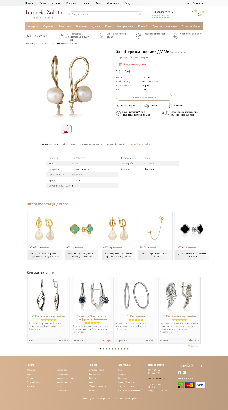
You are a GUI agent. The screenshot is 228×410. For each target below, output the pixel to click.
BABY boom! (78, 157)
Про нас (29, 3)
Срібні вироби (62, 369)
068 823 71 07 (154, 372)
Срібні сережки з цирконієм (48, 316)
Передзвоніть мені (160, 15)
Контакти (71, 3)
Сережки (48, 26)
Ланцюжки (65, 26)
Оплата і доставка (96, 369)
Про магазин (94, 378)
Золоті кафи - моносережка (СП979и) (155, 255)
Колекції (142, 26)
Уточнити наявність (144, 97)
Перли (147, 157)
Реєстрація (122, 378)
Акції (98, 3)
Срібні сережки (136, 316)
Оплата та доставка (50, 3)
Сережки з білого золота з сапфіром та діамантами (92, 317)
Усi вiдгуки (193, 345)
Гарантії (92, 382)
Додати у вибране (139, 57)
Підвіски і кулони (34, 382)
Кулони (96, 26)
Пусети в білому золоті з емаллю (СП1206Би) (192, 255)
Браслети (81, 26)
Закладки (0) (123, 373)
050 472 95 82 (154, 369)
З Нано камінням (191, 26)
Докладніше (35, 328)
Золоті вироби (62, 373)
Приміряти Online (140, 144)
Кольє (108, 26)
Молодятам (113, 3)
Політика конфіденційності (129, 390)
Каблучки (33, 26)
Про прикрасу (50, 144)
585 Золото (77, 174)
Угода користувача (126, 386)
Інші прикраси (125, 26)
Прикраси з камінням (165, 26)
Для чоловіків (62, 390)
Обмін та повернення (97, 386)
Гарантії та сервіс (116, 144)
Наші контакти (94, 373)
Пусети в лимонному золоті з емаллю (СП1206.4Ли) (81, 255)
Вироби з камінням (64, 382)
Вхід (120, 369)
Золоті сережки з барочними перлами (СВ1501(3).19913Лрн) (44, 255)
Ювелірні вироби (34, 43)
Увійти (198, 3)
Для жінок (61, 386)
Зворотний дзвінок (126, 382)
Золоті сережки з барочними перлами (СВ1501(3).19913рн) (118, 255)
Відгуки (129, 3)
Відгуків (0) (69, 144)
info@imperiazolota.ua (157, 390)
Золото (75, 163)
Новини (86, 3)
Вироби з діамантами (66, 378)
